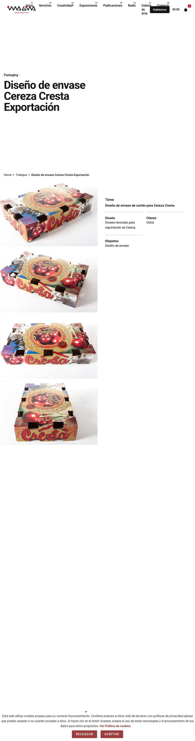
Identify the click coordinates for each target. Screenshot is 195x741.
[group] (29, 6)
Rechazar (84, 734)
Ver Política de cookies (115, 726)
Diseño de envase (117, 246)
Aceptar (111, 734)
